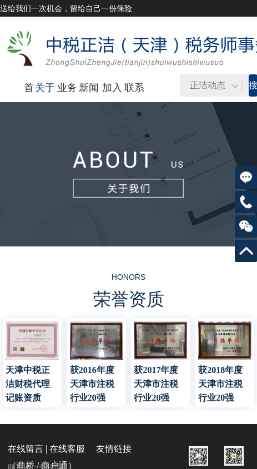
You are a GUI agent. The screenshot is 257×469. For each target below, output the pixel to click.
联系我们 (134, 101)
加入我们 (112, 101)
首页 (29, 101)
